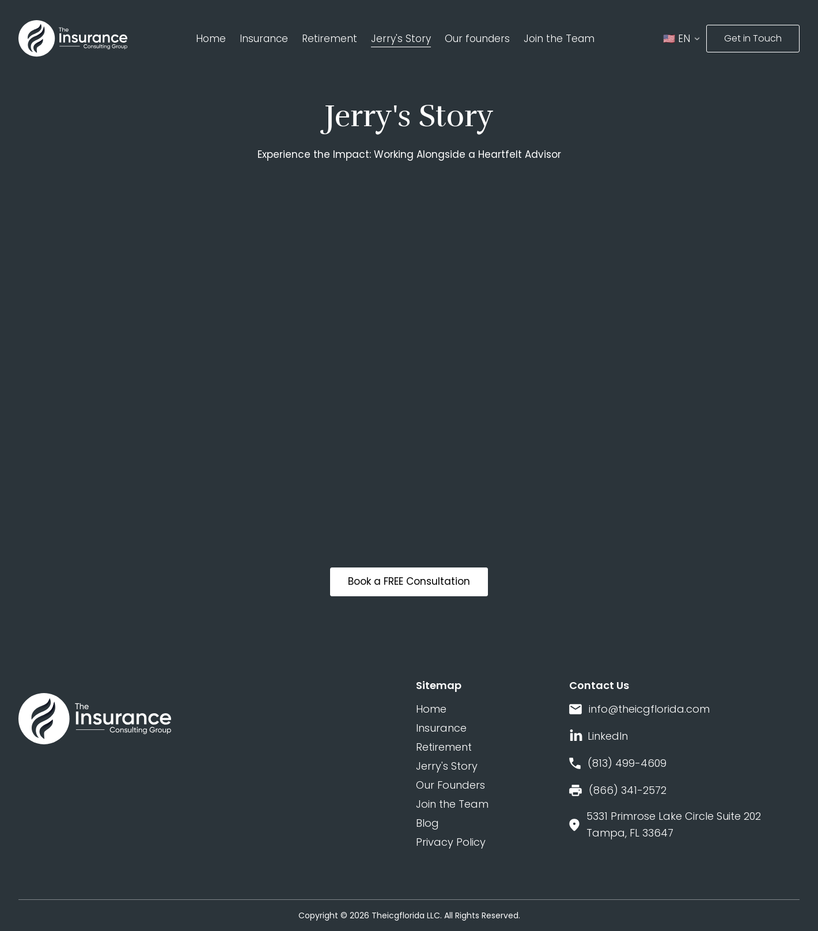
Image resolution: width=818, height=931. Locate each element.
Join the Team (559, 39)
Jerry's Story (401, 39)
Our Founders (450, 785)
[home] (72, 38)
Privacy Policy (451, 842)
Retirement (329, 39)
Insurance (264, 39)
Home (211, 39)
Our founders (477, 39)
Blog (427, 823)
